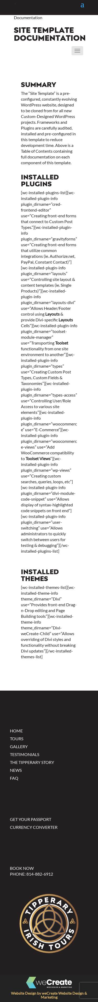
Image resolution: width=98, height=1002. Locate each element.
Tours (16, 738)
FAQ (14, 777)
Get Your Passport (30, 819)
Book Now (22, 868)
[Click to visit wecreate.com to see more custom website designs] (49, 983)
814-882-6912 (39, 873)
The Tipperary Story (32, 762)
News (16, 770)
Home (16, 730)
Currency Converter (33, 827)
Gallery (19, 746)
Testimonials (24, 754)
